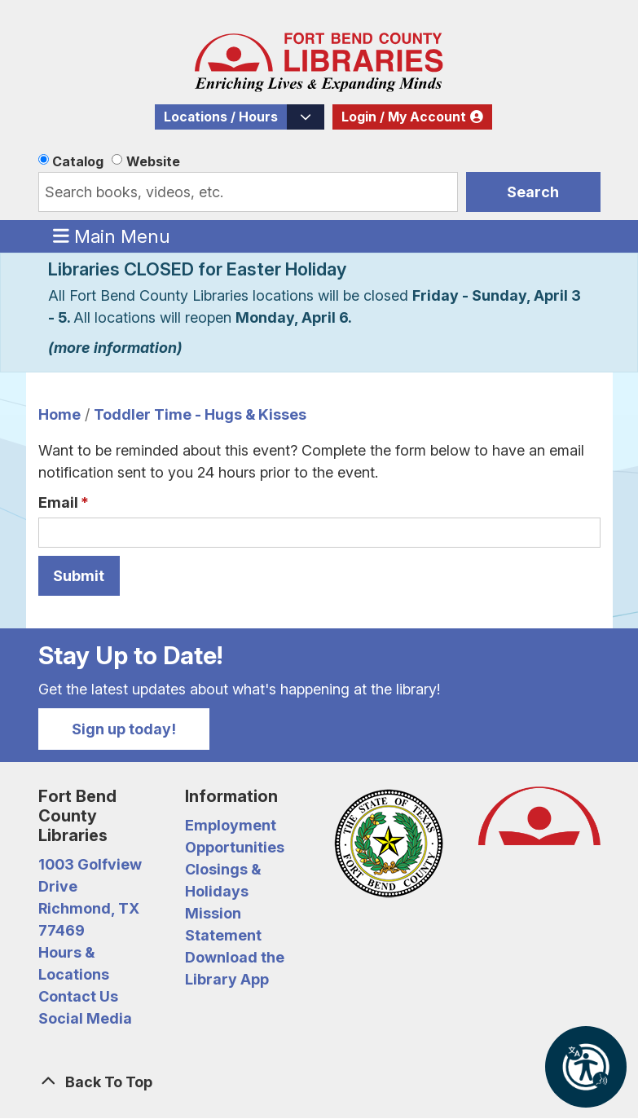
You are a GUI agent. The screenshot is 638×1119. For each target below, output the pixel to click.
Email (58, 502)
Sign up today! (124, 729)
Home (59, 414)
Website (153, 161)
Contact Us (78, 996)
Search (533, 191)
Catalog (77, 161)
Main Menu (111, 235)
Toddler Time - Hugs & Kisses (200, 414)
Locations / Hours (221, 117)
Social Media (85, 1018)
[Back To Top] (319, 1082)
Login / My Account (403, 117)
